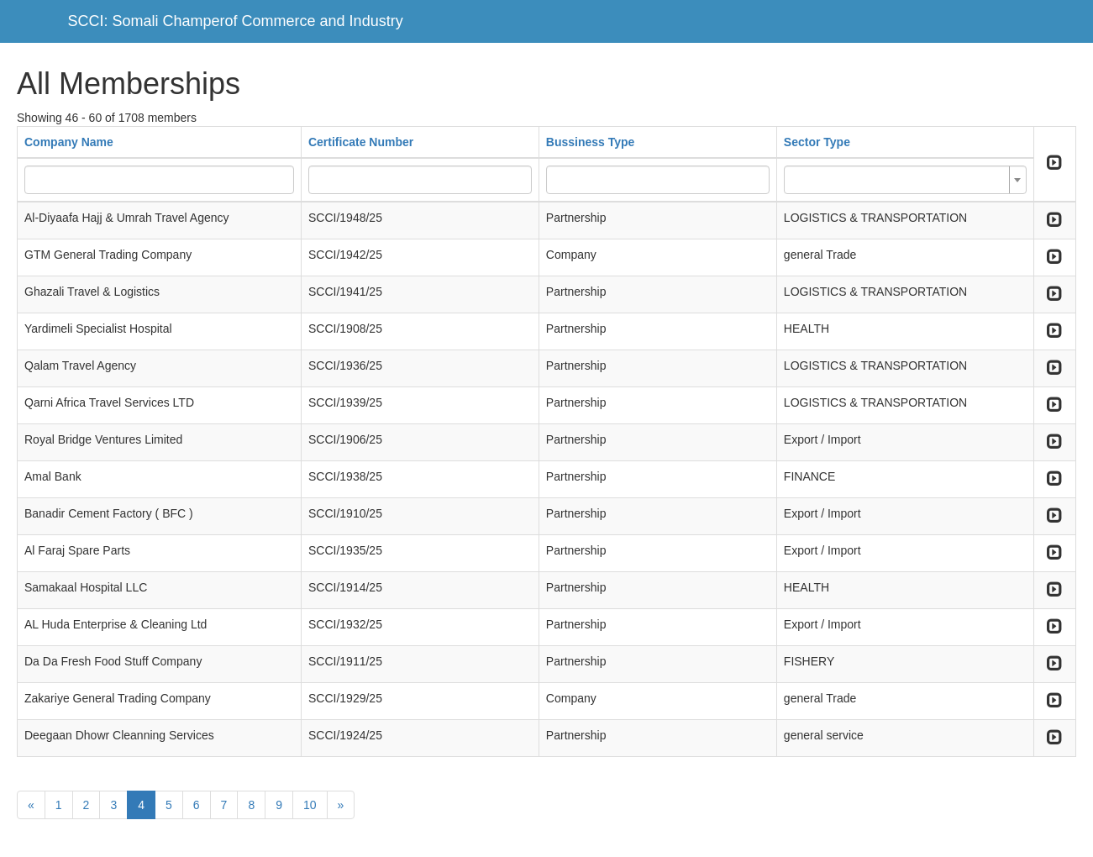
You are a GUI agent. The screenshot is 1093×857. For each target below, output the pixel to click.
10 (310, 805)
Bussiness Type (590, 142)
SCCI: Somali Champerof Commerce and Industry (235, 21)
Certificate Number (360, 142)
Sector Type (817, 142)
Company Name (68, 142)
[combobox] (905, 180)
